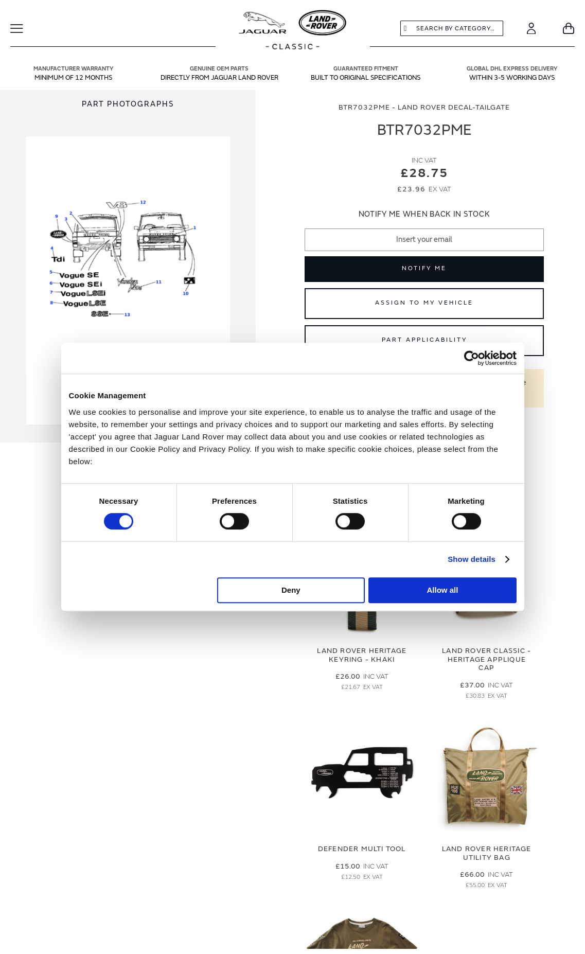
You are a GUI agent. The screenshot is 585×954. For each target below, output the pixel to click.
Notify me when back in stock (424, 214)
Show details (471, 559)
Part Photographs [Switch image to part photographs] (128, 104)
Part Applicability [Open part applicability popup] (424, 340)
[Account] (531, 28)
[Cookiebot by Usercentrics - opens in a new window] (472, 358)
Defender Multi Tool (362, 848)
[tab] (128, 104)
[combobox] (451, 28)
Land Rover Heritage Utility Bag (486, 853)
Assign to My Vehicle (424, 303)
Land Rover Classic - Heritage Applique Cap (486, 659)
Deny (290, 590)
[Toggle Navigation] (23, 28)
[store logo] (292, 31)
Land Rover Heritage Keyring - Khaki (361, 655)
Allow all (442, 590)
